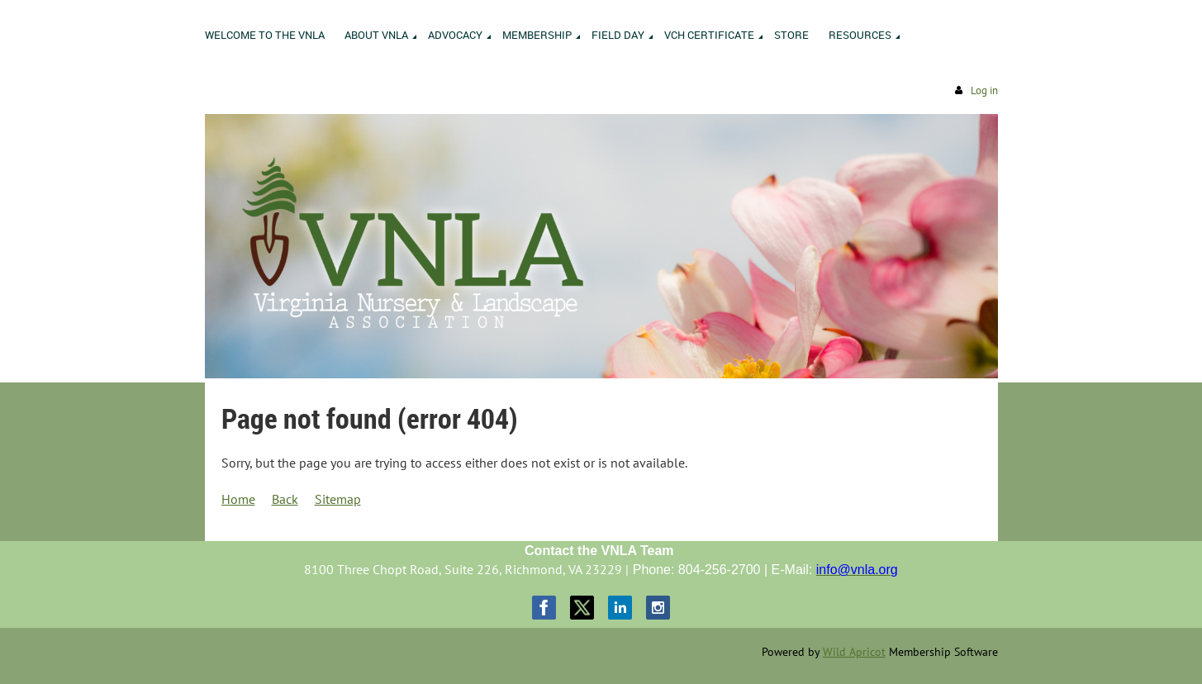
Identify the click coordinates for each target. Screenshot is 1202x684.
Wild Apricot (854, 651)
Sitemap (338, 499)
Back (285, 499)
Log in (984, 90)
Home (238, 499)
